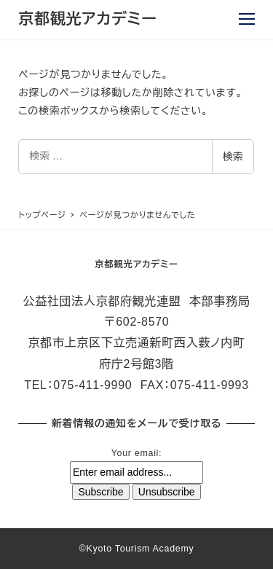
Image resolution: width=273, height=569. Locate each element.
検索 (233, 156)
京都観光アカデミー (87, 18)
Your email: (136, 453)
